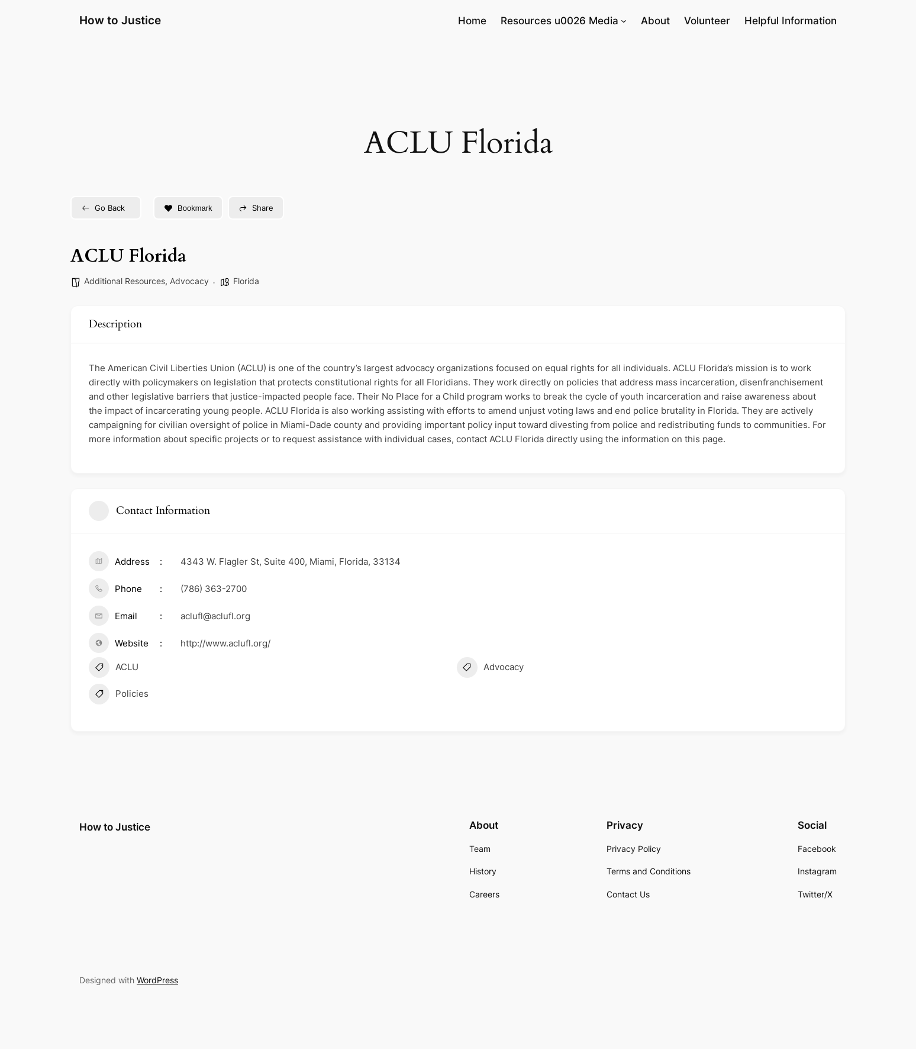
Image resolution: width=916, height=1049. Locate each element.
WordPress (157, 980)
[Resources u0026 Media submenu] (624, 21)
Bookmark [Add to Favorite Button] (188, 208)
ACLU (113, 669)
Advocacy (189, 281)
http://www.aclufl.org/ (225, 643)
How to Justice (120, 20)
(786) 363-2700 (213, 588)
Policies (119, 695)
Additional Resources (124, 281)
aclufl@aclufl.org (215, 616)
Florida (246, 281)
